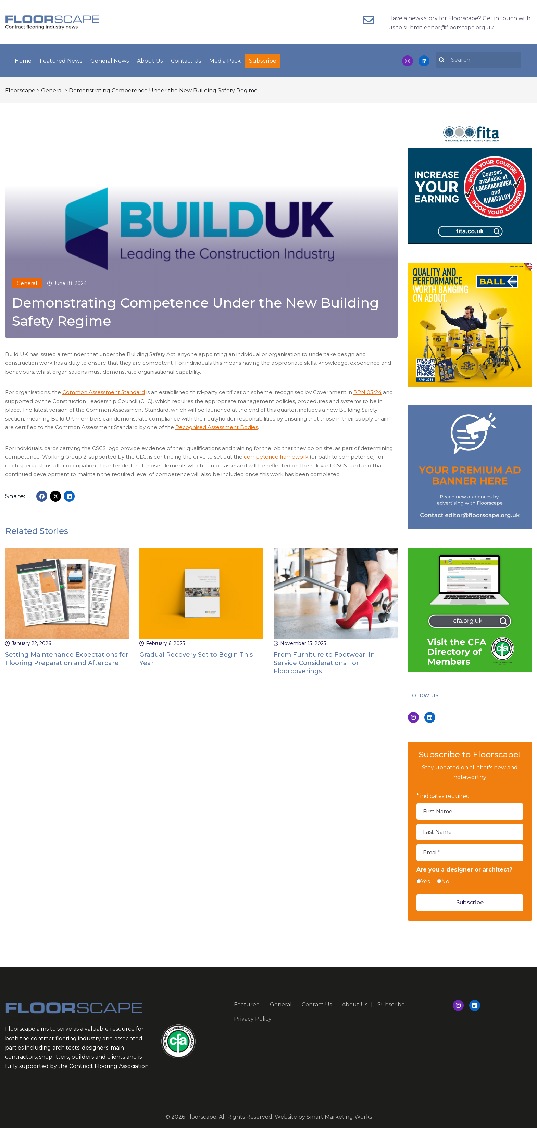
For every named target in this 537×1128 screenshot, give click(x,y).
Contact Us (186, 59)
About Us (150, 59)
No (445, 879)
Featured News (61, 59)
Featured (247, 1002)
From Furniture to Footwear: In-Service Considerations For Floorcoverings (325, 661)
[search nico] (482, 58)
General (27, 281)
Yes (425, 879)
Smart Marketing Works (339, 1115)
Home (23, 59)
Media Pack (225, 59)
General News (109, 59)
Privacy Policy (253, 1017)
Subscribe (262, 59)
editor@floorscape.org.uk (459, 27)
